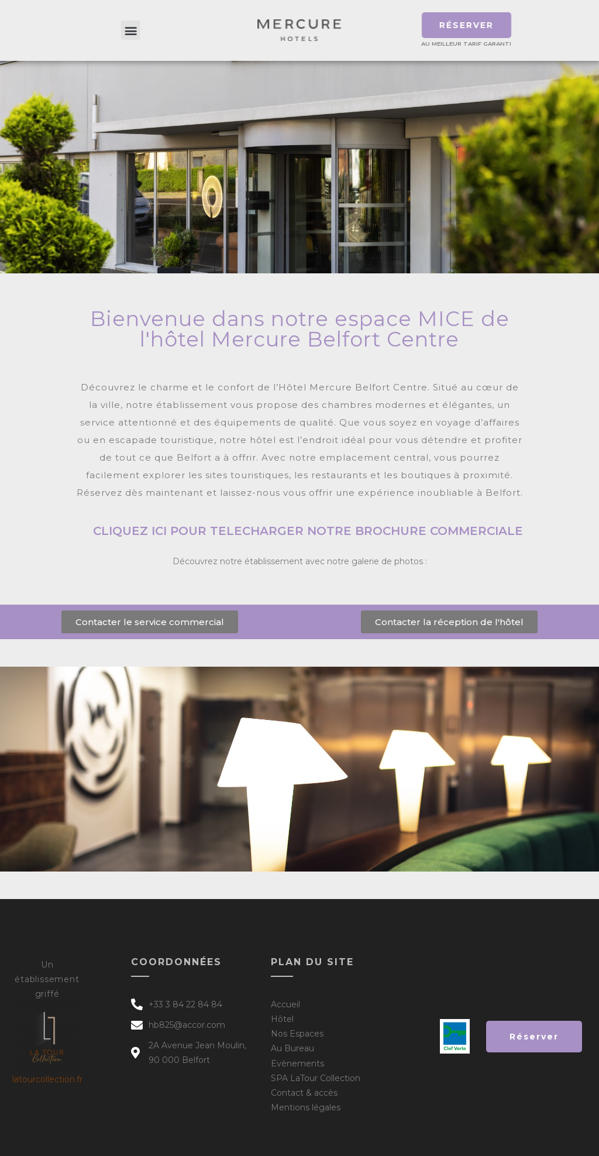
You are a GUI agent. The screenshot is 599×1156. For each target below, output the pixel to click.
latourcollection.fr (47, 1079)
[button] (149, 30)
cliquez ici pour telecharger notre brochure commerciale (308, 531)
